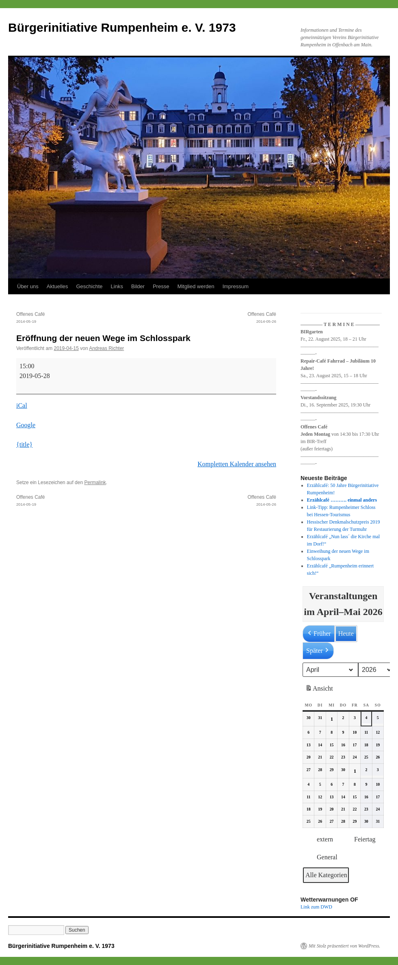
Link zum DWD (316, 907)
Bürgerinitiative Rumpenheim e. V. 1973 (122, 27)
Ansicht (320, 690)
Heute (346, 633)
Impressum (236, 286)
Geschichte (89, 286)
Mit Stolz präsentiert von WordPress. (344, 946)
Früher (318, 633)
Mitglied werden (195, 286)
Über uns (28, 286)
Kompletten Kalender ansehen (236, 464)
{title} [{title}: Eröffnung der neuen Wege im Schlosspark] (24, 444)
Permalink (95, 482)
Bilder (138, 286)
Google (25, 425)
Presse (161, 286)
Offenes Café (81, 318)
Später (318, 650)
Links (117, 286)
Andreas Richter (106, 348)
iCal (21, 405)
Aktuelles (57, 286)
